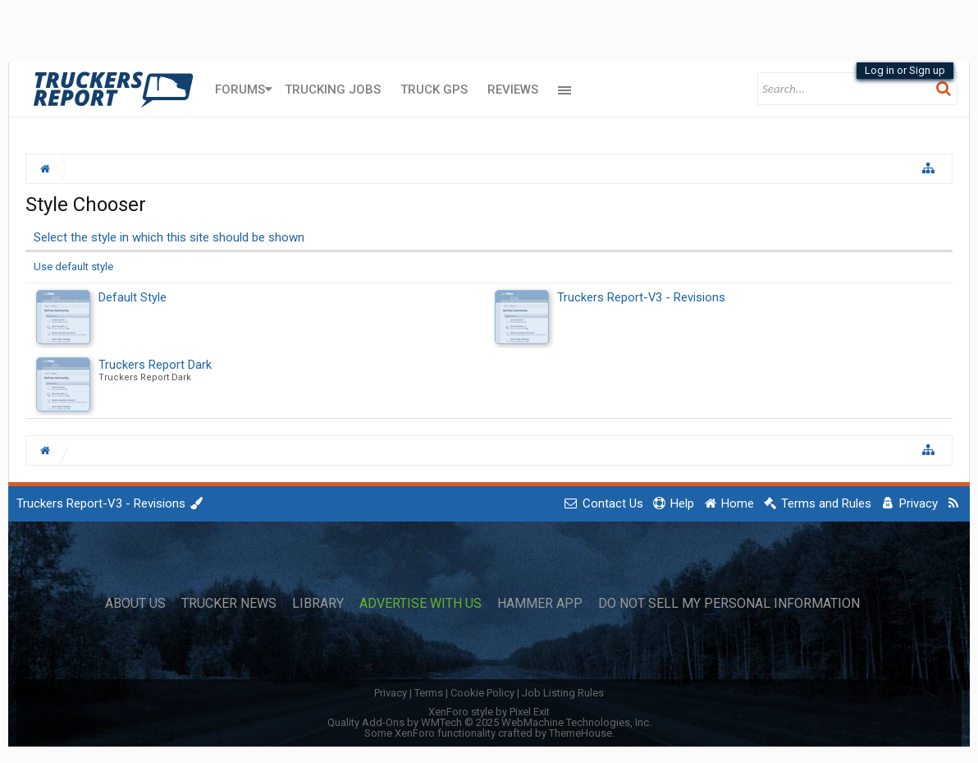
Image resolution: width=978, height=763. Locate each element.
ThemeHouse (580, 733)
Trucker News (228, 603)
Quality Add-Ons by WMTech (489, 722)
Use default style (73, 266)
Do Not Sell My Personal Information (729, 603)
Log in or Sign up (905, 70)
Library (318, 603)
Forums (240, 89)
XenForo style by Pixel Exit (489, 712)
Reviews (512, 89)
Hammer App (540, 603)
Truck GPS (434, 89)
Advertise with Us (420, 603)
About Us (135, 603)
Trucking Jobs (333, 89)
